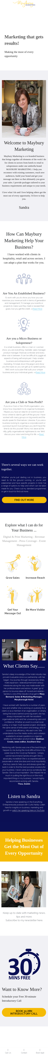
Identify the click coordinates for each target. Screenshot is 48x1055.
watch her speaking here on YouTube (28, 810)
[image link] (24, 4)
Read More (37, 309)
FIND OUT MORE (24, 500)
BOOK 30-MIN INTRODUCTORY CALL (24, 1012)
